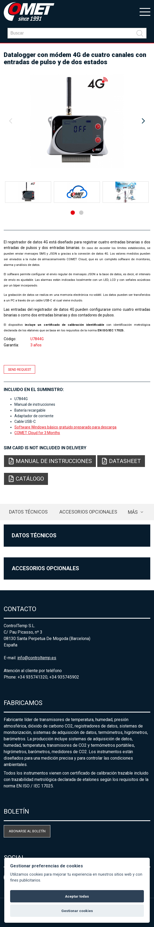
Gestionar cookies (77, 911)
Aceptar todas (77, 896)
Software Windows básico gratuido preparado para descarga (65, 427)
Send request (19, 369)
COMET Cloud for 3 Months (37, 433)
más (133, 512)
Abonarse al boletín (27, 831)
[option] (77, 121)
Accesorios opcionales (88, 512)
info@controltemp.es (36, 657)
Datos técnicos (28, 512)
